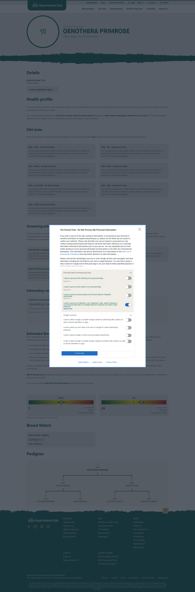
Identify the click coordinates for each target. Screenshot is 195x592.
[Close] (140, 230)
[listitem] (97, 272)
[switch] (128, 278)
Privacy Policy (111, 362)
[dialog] (97, 296)
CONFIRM (79, 353)
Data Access (97, 362)
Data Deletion (83, 362)
